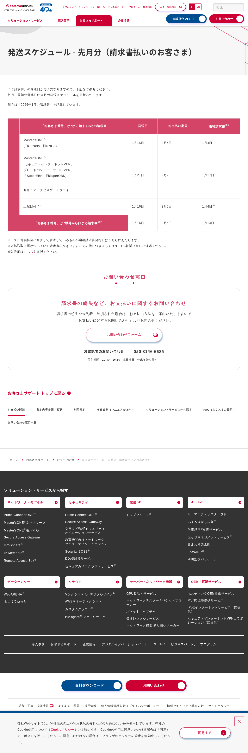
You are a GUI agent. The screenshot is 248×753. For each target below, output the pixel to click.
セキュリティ (78, 503)
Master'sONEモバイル (21, 531)
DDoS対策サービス (79, 560)
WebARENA (14, 595)
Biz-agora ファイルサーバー (87, 618)
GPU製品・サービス (141, 595)
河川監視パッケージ (202, 560)
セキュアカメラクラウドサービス (90, 567)
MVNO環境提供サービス (206, 601)
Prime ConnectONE (20, 516)
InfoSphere (13, 546)
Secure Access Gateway (22, 538)
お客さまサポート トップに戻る (36, 394)
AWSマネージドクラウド (83, 602)
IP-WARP (196, 553)
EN (198, 6)
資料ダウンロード (184, 19)
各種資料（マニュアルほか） (115, 411)
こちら (28, 251)
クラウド (75, 583)
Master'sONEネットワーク (25, 524)
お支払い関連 (16, 411)
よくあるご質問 (69, 707)
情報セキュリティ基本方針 (185, 707)
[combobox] (228, 7)
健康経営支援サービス (205, 531)
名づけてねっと (15, 602)
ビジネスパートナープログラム (124, 7)
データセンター (18, 583)
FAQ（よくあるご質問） (219, 411)
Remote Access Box (20, 562)
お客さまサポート (37, 461)
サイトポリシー (219, 707)
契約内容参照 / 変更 (49, 411)
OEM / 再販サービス (206, 583)
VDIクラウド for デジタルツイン (90, 595)
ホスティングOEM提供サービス (211, 595)
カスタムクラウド (79, 610)
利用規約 (79, 411)
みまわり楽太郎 (199, 545)
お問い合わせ (224, 19)
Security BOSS (77, 553)
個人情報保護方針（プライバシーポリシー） (131, 707)
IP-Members (14, 554)
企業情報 (89, 645)
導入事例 (64, 20)
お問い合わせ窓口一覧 (22, 423)
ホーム (14, 461)
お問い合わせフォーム (124, 335)
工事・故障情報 (168, 6)
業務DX (135, 503)
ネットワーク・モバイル (25, 503)
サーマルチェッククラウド (207, 515)
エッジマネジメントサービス (210, 538)
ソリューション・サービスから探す (169, 411)
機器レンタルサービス (142, 619)
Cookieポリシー (66, 729)
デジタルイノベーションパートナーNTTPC (82, 7)
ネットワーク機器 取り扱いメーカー (152, 626)
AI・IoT (197, 503)
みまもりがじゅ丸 (202, 523)
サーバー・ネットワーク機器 (151, 583)
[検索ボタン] (238, 7)
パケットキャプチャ (141, 613)
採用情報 (147, 7)
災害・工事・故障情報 (33, 707)
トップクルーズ (138, 516)
